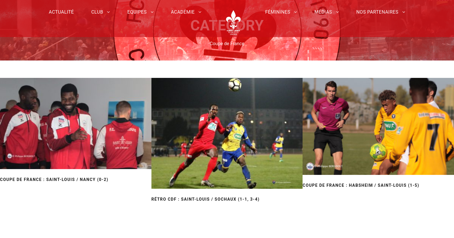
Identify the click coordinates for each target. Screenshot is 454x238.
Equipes (137, 12)
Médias (323, 12)
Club (97, 12)
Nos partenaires (377, 12)
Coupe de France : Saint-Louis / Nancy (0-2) (54, 179)
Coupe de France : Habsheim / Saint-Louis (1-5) (361, 185)
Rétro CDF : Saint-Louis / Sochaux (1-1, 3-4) (205, 199)
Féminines (277, 12)
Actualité (61, 12)
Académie (183, 12)
